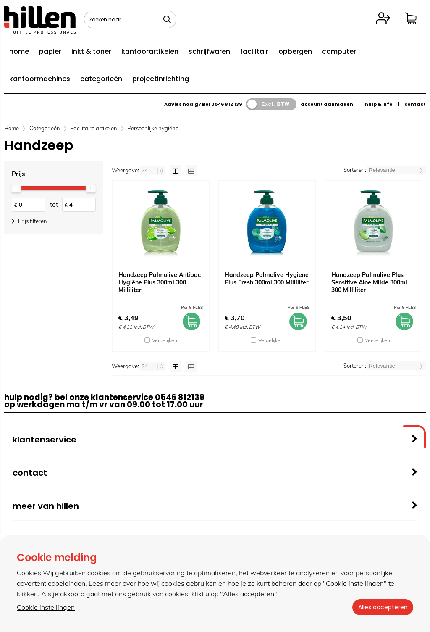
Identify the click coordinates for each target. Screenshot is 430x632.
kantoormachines (39, 79)
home (19, 51)
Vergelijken (164, 340)
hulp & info (379, 104)
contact (415, 104)
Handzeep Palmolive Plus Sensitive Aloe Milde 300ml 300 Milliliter (369, 282)
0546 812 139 (226, 104)
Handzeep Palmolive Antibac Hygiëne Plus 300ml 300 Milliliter (159, 282)
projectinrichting (160, 79)
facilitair (254, 51)
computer (339, 51)
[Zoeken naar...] (167, 19)
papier (50, 51)
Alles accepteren (381, 607)
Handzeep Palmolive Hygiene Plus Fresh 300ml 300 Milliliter (267, 278)
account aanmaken (327, 104)
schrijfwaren (209, 51)
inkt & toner (91, 51)
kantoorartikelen (149, 51)
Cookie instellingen (46, 607)
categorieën (101, 79)
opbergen (295, 51)
